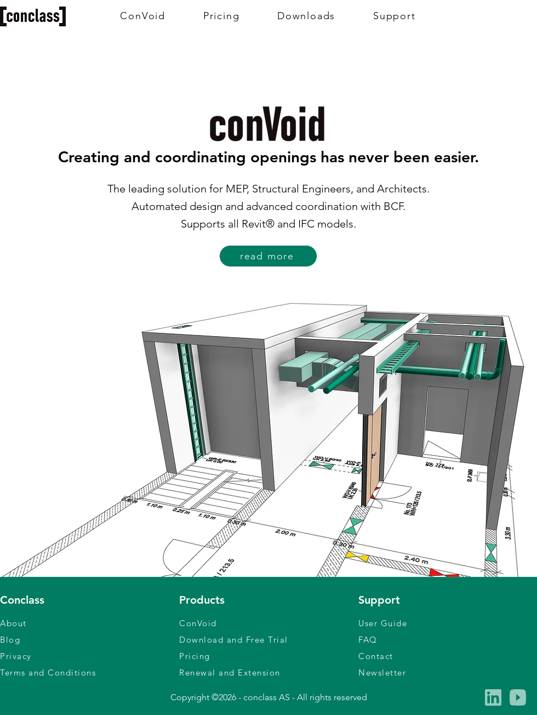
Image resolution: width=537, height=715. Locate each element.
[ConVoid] (268, 623)
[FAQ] (447, 639)
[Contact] (447, 656)
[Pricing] (268, 656)
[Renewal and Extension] (268, 672)
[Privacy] (89, 656)
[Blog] (89, 639)
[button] (447, 672)
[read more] (268, 256)
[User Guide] (447, 623)
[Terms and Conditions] (89, 672)
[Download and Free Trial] (268, 639)
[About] (89, 623)
